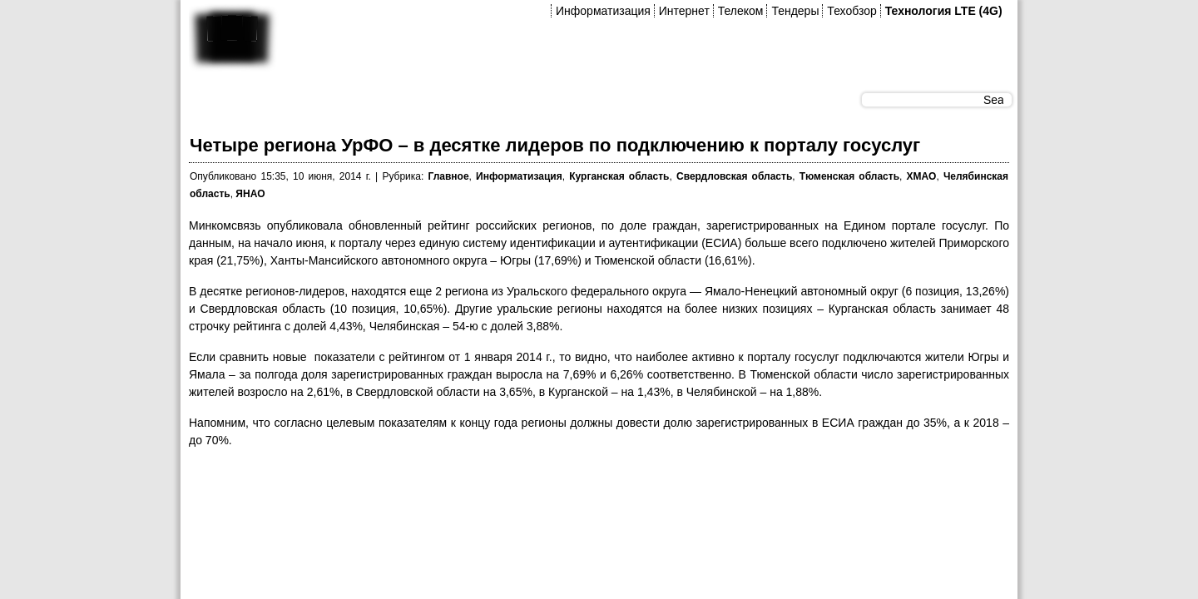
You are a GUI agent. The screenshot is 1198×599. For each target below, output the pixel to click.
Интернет (684, 10)
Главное (448, 176)
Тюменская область (849, 176)
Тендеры (795, 10)
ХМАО (922, 176)
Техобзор (851, 10)
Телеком (741, 10)
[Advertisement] (492, 500)
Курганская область (619, 176)
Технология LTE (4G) (943, 10)
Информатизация (603, 10)
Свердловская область (734, 176)
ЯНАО (250, 194)
